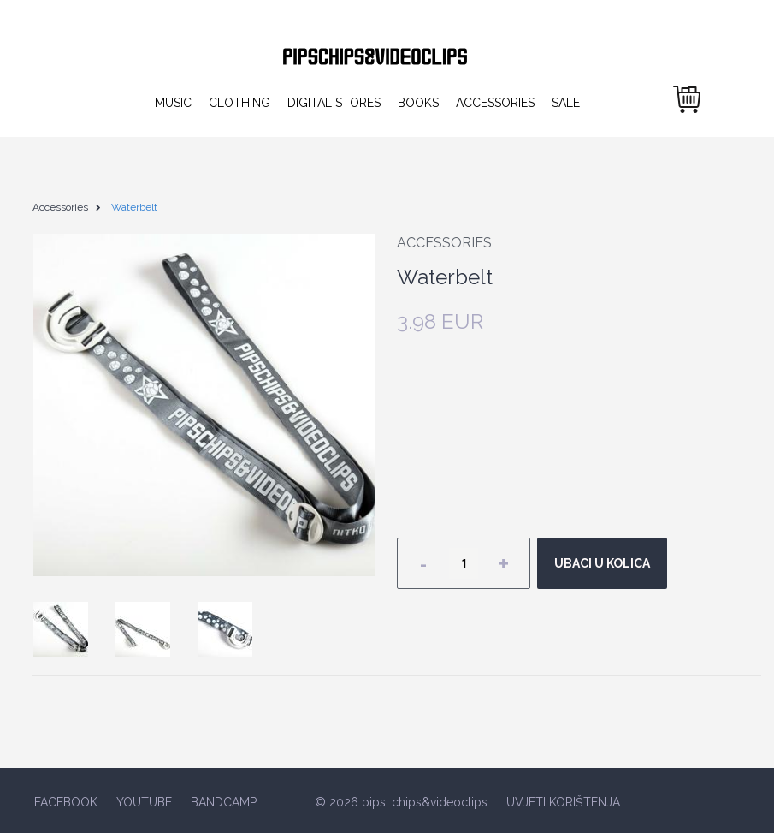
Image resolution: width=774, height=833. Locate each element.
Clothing (239, 103)
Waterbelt (134, 207)
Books (418, 103)
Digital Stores (334, 103)
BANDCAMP (224, 802)
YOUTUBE (144, 802)
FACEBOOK (65, 802)
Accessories (495, 103)
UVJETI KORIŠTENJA (563, 802)
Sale (566, 103)
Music (173, 103)
